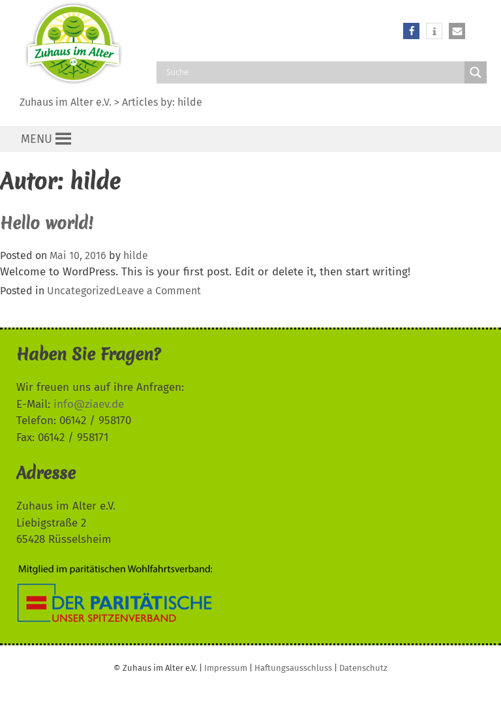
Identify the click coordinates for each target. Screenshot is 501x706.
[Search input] (313, 72)
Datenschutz (363, 668)
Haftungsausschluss (293, 668)
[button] (411, 31)
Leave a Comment (158, 290)
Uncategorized (81, 290)
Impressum (225, 668)
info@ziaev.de (88, 404)
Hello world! (46, 223)
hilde (189, 102)
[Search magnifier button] (475, 72)
